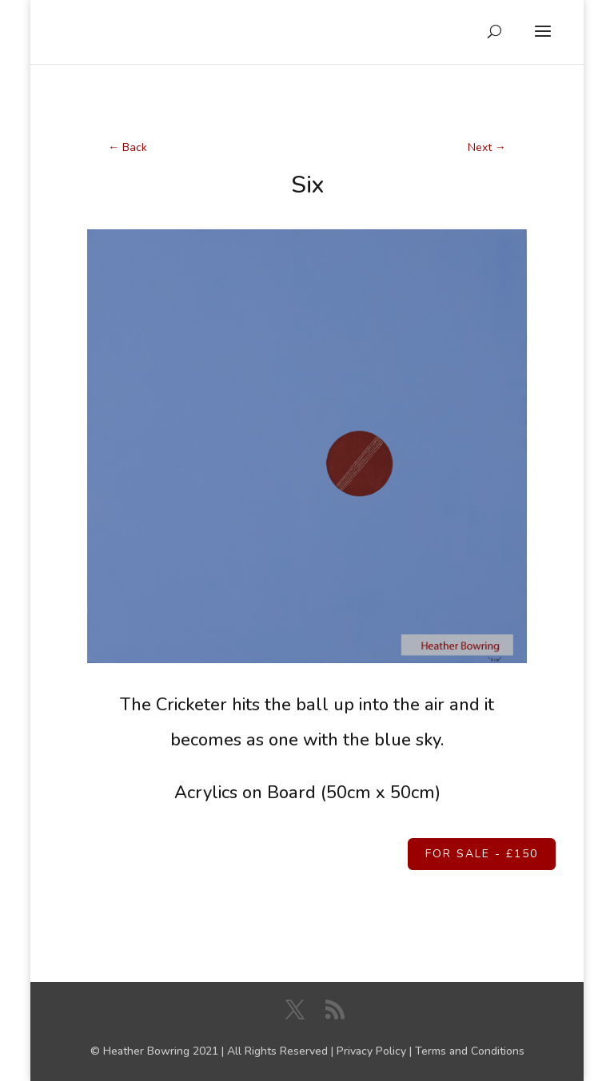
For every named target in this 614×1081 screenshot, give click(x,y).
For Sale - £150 (481, 853)
